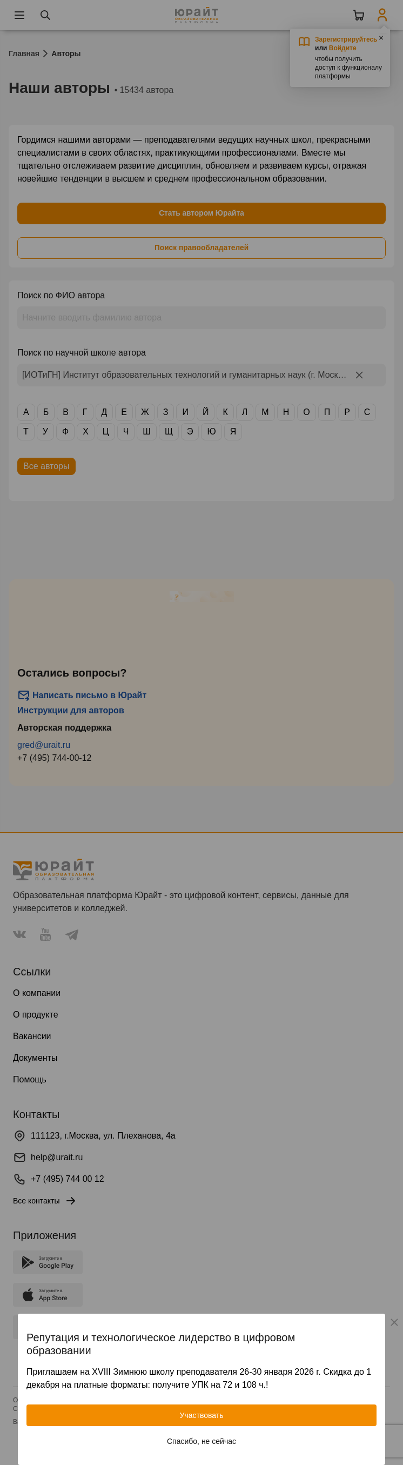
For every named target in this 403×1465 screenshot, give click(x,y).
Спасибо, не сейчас (201, 1441)
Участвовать (202, 1415)
